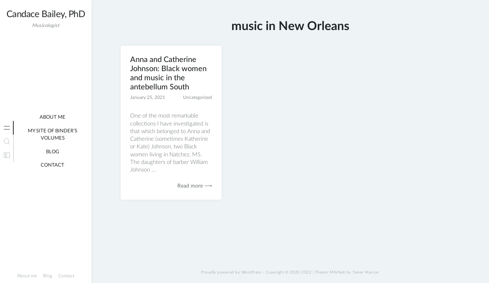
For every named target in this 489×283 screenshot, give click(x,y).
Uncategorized (197, 97)
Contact (52, 165)
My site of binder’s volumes (52, 135)
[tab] (7, 128)
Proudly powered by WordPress (231, 272)
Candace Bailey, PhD (45, 14)
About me (52, 117)
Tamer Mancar (365, 272)
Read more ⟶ (194, 186)
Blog (52, 151)
